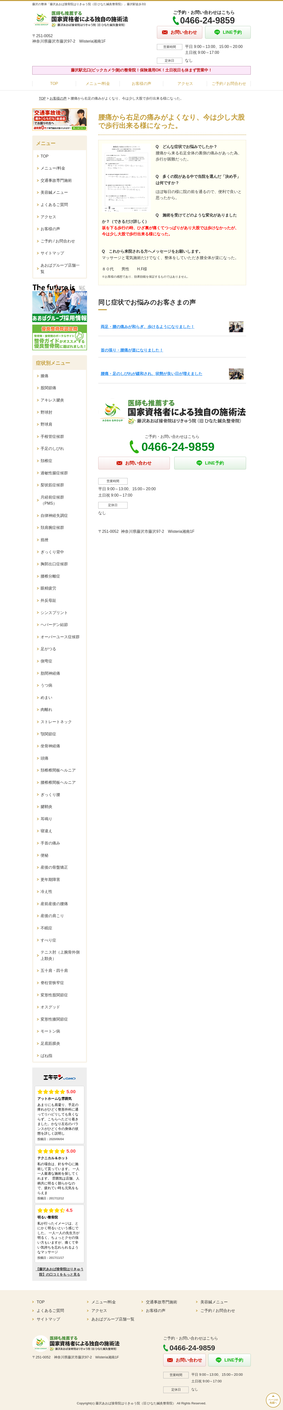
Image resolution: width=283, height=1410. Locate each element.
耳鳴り (46, 819)
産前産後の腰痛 (54, 904)
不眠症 (46, 928)
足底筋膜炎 (50, 1043)
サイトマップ (52, 253)
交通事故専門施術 (56, 180)
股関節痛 (48, 388)
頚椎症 (46, 461)
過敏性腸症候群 (54, 473)
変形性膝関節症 (54, 1019)
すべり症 (48, 940)
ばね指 (46, 1056)
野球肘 (46, 412)
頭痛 (44, 758)
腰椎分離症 (50, 576)
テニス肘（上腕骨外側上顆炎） (60, 955)
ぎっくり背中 (52, 552)
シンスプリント (54, 613)
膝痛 (44, 376)
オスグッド (50, 1007)
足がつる (48, 649)
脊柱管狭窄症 (52, 983)
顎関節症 (48, 734)
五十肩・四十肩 (54, 970)
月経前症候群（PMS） (52, 500)
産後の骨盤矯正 (54, 867)
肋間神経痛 (50, 673)
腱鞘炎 (46, 807)
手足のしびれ (52, 448)
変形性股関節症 (54, 995)
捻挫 (44, 540)
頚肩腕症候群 (52, 527)
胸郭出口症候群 (54, 564)
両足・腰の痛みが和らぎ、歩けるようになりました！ (148, 327)
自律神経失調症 (54, 515)
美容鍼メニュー (54, 192)
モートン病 (50, 1031)
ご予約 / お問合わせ (229, 83)
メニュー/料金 (98, 83)
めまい (46, 697)
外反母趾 (48, 600)
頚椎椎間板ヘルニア (58, 770)
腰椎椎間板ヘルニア (58, 782)
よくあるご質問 (54, 205)
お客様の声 (141, 83)
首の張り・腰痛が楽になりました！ (132, 350)
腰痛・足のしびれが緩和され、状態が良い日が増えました (151, 374)
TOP (54, 83)
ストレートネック (56, 722)
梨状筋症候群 (52, 485)
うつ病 (46, 685)
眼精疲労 (48, 588)
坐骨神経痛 (50, 746)
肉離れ (46, 709)
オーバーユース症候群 (60, 637)
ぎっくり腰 (50, 795)
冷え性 (46, 891)
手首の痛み (50, 843)
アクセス (185, 83)
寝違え (46, 831)
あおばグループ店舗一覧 (60, 268)
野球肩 (46, 424)
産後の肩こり (52, 916)
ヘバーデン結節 (54, 625)
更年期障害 (50, 879)
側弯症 (46, 661)
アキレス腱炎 (52, 400)
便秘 (44, 855)
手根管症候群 (52, 436)
